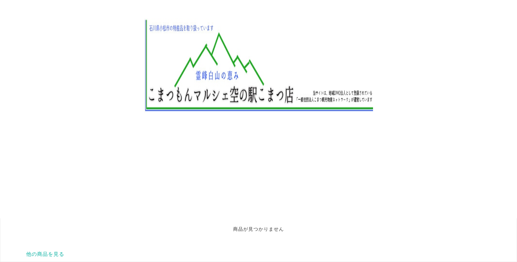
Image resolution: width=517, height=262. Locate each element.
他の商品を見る (45, 254)
